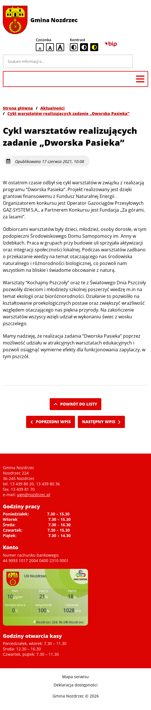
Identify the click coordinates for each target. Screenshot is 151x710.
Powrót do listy (75, 404)
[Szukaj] (141, 61)
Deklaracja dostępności (76, 685)
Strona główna (18, 108)
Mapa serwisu (75, 676)
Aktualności (52, 108)
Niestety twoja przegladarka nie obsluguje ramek (45, 597)
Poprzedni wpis (50, 421)
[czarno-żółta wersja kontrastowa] (94, 47)
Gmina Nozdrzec (54, 20)
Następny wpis (101, 421)
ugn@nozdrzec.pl (33, 494)
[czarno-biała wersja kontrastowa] (84, 47)
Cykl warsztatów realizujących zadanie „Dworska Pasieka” (68, 113)
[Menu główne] (140, 79)
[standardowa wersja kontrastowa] (74, 47)
